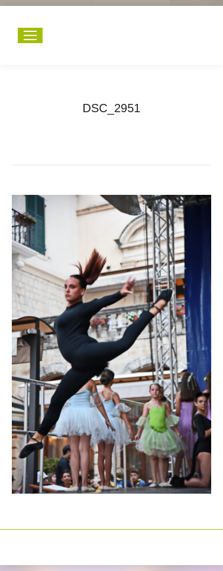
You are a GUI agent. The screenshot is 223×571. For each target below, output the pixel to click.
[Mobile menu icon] (30, 35)
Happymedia (134, 541)
